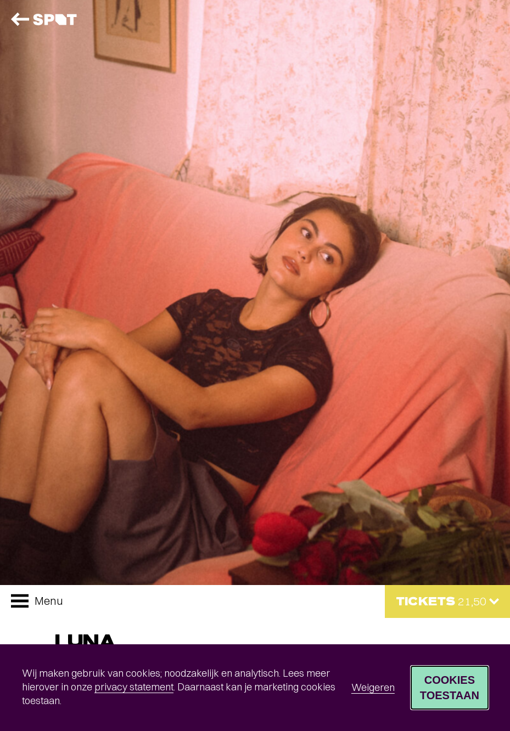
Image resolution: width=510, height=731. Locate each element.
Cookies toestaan (449, 687)
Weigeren (373, 687)
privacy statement (133, 687)
